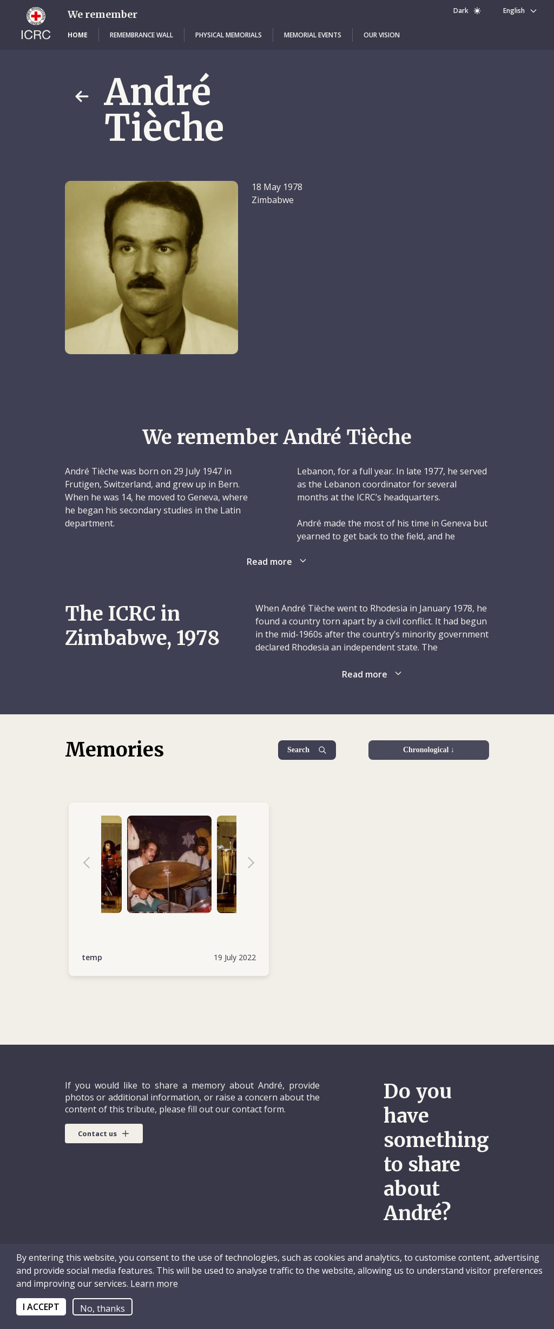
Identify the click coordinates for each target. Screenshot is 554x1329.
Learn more (153, 1283)
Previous (92, 864)
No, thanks (102, 1308)
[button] (78, 35)
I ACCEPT (41, 1307)
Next (246, 864)
